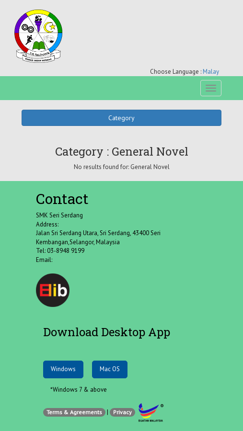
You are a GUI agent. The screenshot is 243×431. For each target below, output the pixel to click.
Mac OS (110, 369)
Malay (211, 72)
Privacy (122, 412)
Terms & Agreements (74, 412)
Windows (63, 369)
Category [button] (121, 117)
